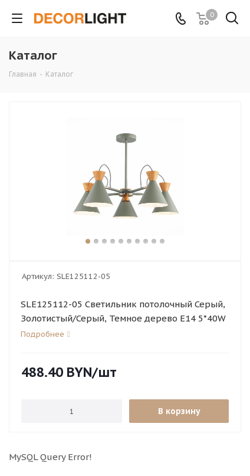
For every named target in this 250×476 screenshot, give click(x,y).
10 (162, 241)
